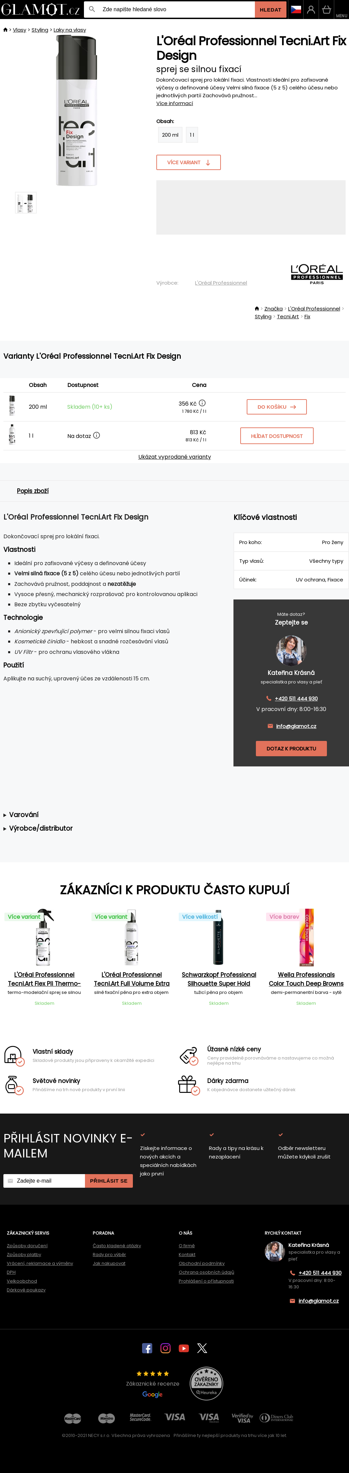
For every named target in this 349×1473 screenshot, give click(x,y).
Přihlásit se (109, 1181)
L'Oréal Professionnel (221, 282)
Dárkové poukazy (26, 1290)
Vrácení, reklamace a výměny (40, 1263)
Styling (40, 29)
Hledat (270, 10)
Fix (307, 316)
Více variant (188, 162)
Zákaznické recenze (152, 1384)
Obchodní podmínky (202, 1263)
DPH (11, 1272)
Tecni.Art (288, 316)
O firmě (187, 1245)
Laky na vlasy (70, 29)
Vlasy (19, 29)
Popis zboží (33, 491)
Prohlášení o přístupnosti (206, 1281)
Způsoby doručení (27, 1245)
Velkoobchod (22, 1281)
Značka (273, 308)
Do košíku (277, 407)
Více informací (174, 103)
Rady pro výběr (109, 1254)
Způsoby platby (24, 1254)
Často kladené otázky (117, 1245)
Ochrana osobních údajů (206, 1272)
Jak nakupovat (109, 1263)
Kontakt (187, 1254)
